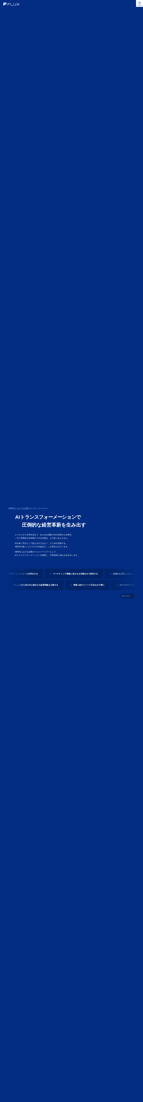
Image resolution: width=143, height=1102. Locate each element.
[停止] (127, 596)
